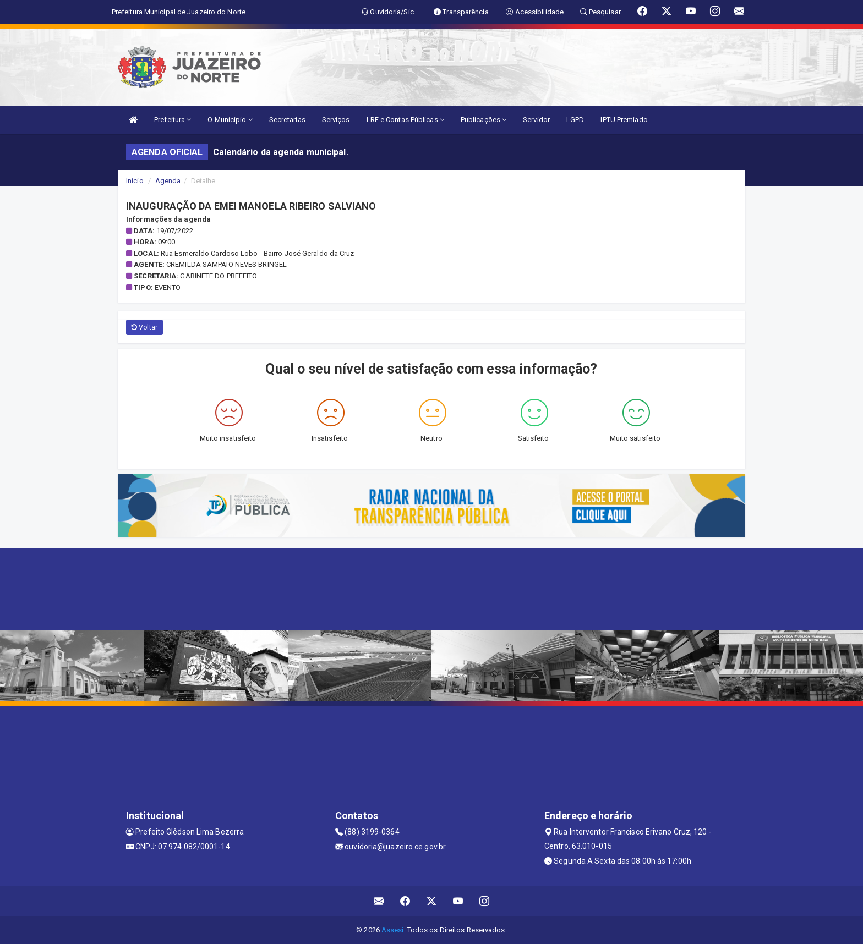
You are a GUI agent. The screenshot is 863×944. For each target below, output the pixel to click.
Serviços (336, 120)
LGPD (575, 120)
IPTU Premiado (623, 120)
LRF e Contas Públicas (405, 120)
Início (135, 181)
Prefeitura (172, 120)
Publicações (483, 120)
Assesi (392, 930)
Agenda (168, 181)
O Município (229, 120)
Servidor (536, 120)
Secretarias (287, 120)
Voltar (144, 327)
